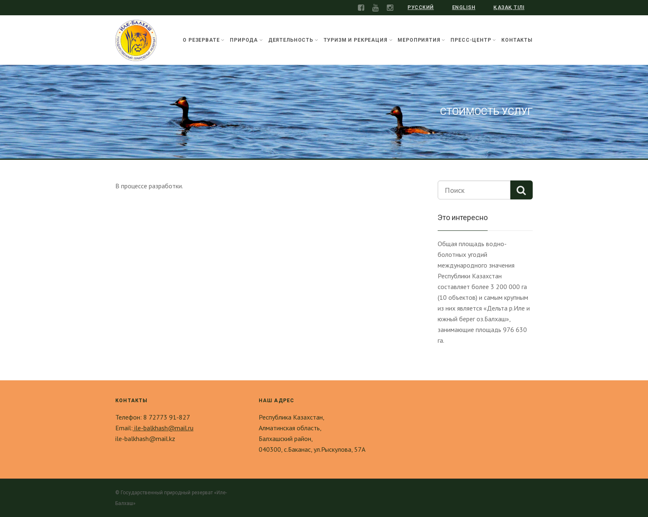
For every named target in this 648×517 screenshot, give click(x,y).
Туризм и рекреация (358, 40)
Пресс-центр (473, 40)
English (463, 7)
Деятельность (293, 40)
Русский (420, 7)
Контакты (517, 40)
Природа (246, 40)
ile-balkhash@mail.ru (163, 428)
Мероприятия (422, 40)
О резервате (204, 40)
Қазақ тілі (508, 7)
